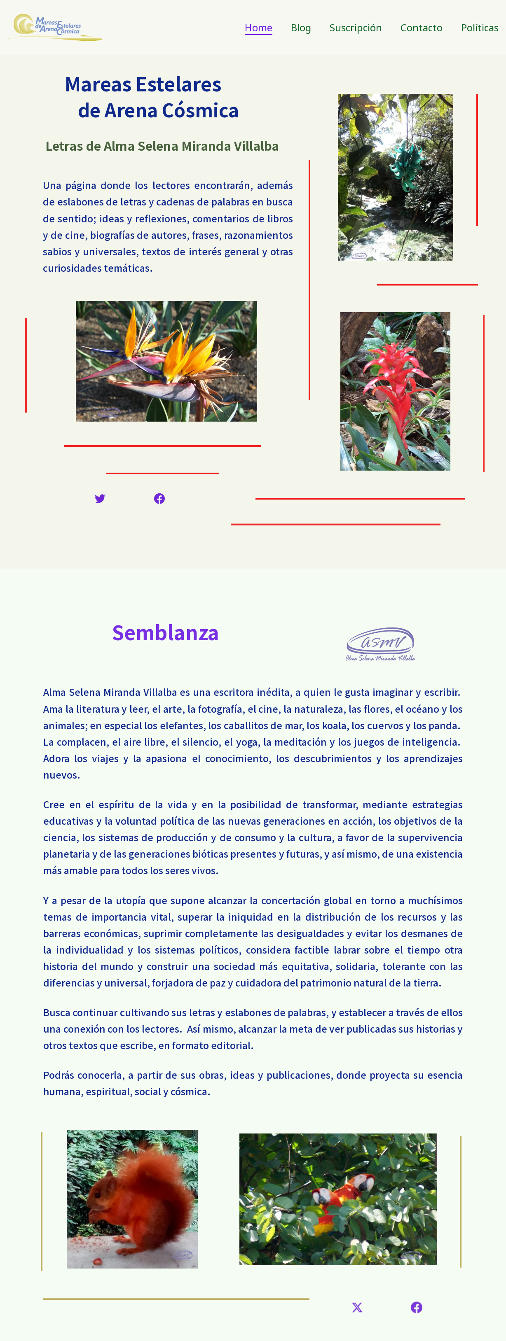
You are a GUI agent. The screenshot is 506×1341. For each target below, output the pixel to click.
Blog (301, 27)
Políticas (480, 27)
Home (258, 27)
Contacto (422, 27)
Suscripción (356, 27)
